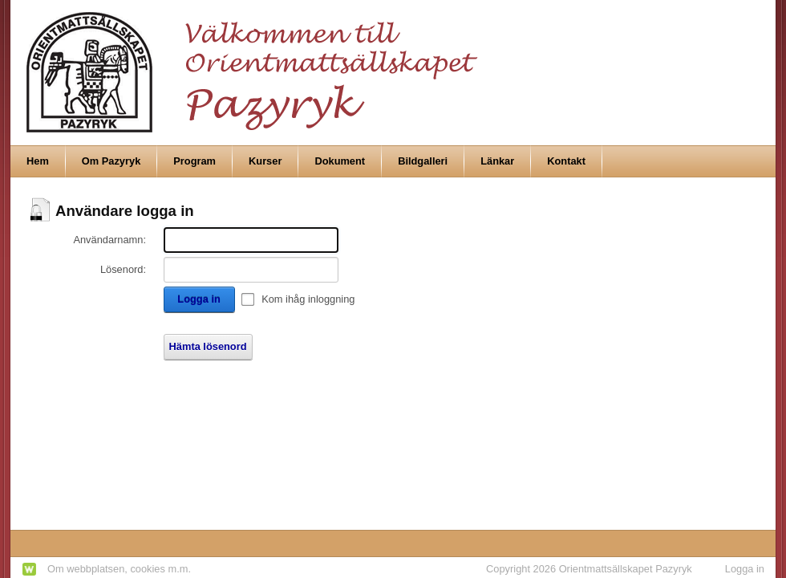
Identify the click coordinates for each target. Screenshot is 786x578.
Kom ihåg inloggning (308, 299)
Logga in (198, 299)
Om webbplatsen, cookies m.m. (119, 569)
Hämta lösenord (208, 346)
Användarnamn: (109, 240)
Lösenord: (123, 269)
